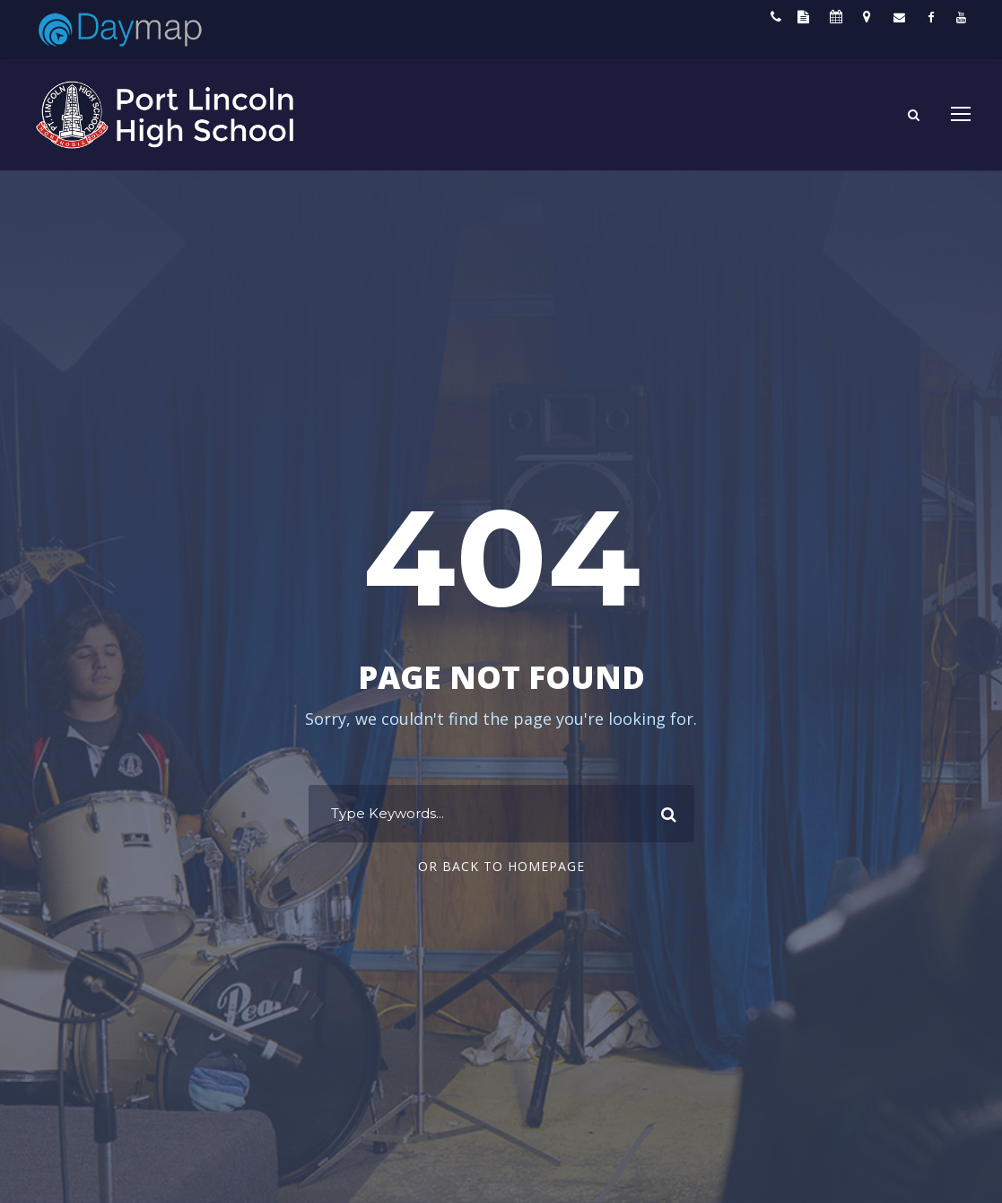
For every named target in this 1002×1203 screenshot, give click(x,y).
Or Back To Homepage (501, 866)
